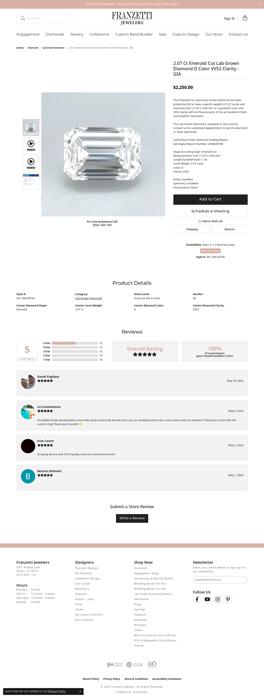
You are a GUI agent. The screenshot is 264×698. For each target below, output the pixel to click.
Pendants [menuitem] (140, 614)
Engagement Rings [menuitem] (146, 573)
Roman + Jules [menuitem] (84, 599)
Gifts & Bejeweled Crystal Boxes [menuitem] (155, 640)
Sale (162, 34)
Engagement (28, 34)
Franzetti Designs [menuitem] (87, 568)
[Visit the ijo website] (114, 665)
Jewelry (76, 34)
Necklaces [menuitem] (140, 620)
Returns (229, 229)
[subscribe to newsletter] (242, 580)
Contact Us (238, 34)
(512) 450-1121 (102, 225)
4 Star (46, 347)
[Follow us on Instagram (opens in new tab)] (218, 599)
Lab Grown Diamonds (53, 47)
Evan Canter (45, 441)
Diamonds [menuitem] (140, 568)
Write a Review (132, 518)
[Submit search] (21, 18)
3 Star (46, 351)
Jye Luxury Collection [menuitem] (89, 614)
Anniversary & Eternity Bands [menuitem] (153, 578)
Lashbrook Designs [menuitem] (88, 578)
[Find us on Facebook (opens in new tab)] (197, 599)
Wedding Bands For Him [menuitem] (150, 589)
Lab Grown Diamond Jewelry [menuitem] (153, 594)
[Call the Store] (27, 575)
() (101, 343)
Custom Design (185, 34)
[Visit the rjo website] (152, 665)
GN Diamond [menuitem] (83, 573)
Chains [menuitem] (138, 630)
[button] (231, 18)
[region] (103, 154)
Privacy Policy (111, 679)
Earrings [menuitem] (139, 609)
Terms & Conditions (136, 679)
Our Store (214, 34)
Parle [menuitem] (78, 604)
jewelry (20, 47)
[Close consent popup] (80, 691)
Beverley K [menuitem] (82, 589)
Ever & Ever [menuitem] (83, 583)
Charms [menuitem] (139, 645)
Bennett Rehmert (49, 471)
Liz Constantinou (49, 407)
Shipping (192, 229)
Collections (99, 34)
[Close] (259, 4)
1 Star (46, 359)
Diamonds (55, 34)
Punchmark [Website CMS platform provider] (140, 692)
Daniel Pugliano (48, 377)
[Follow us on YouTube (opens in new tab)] (207, 599)
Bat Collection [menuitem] (84, 620)
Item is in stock (210, 250)
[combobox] (48, 18)
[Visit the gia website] (134, 665)
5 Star (46, 343)
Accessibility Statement (166, 679)
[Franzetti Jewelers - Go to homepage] (132, 18)
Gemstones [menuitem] (141, 599)
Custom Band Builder (134, 34)
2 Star (46, 355)
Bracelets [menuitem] (140, 625)
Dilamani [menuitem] (81, 594)
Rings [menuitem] (138, 604)
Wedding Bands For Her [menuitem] (150, 583)
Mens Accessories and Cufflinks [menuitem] (155, 635)
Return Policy (91, 679)
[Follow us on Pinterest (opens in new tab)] (228, 599)
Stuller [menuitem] (79, 609)
